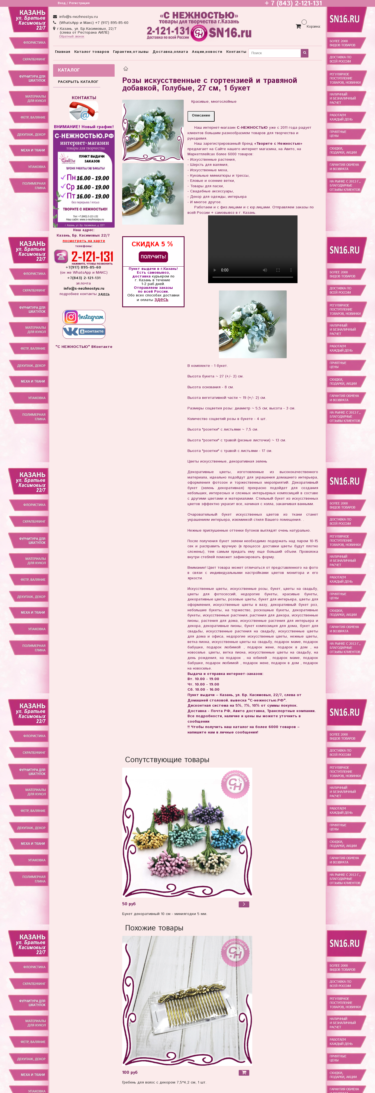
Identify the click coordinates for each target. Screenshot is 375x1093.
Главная (62, 51)
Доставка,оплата (170, 51)
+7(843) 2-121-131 (84, 278)
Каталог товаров (91, 51)
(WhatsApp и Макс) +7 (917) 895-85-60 (93, 22)
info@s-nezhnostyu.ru (78, 17)
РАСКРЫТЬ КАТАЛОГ (78, 82)
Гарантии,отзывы (131, 51)
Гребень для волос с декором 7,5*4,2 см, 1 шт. (164, 1082)
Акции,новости (207, 51)
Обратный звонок (71, 36)
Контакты (236, 51)
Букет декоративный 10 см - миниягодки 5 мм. (164, 914)
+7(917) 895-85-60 (84, 267)
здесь (161, 299)
